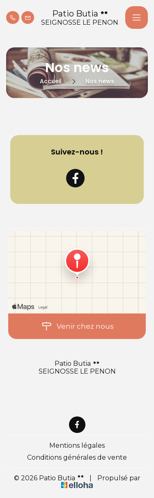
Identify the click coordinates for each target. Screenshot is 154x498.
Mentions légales (77, 445)
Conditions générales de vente (77, 457)
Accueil (51, 81)
